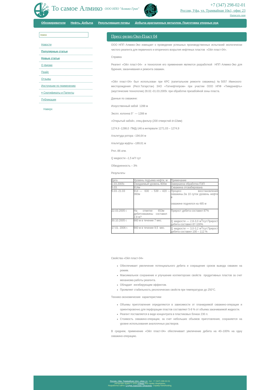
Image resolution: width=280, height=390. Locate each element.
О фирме (47, 65)
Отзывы (46, 79)
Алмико (141, 383)
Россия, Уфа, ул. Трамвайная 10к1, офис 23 (212, 10)
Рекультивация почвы (114, 22)
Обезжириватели (53, 22)
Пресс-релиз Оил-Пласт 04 (134, 36)
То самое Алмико (77, 8)
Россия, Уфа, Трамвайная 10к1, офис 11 (128, 381)
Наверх (48, 109)
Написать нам (237, 15)
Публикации (48, 99)
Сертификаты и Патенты (57, 92)
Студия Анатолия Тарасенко (139, 385)
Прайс (45, 72)
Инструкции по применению (58, 85)
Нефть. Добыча (82, 22)
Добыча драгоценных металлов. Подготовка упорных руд (176, 22)
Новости (46, 44)
